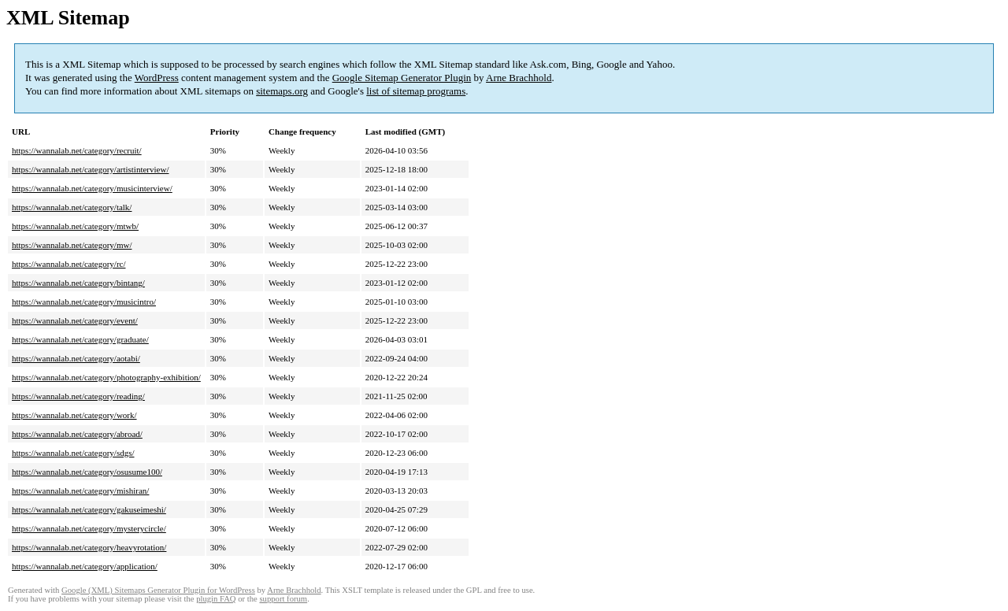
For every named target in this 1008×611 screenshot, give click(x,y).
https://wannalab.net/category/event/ (75, 320)
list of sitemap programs (415, 91)
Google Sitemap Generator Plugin (402, 77)
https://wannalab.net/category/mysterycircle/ (89, 528)
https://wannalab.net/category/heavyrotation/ (89, 547)
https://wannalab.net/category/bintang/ (78, 282)
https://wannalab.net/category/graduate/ (80, 339)
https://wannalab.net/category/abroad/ (77, 434)
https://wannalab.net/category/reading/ (78, 396)
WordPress (157, 77)
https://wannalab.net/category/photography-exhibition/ (106, 377)
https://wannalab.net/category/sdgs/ (73, 452)
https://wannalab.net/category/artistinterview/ (90, 169)
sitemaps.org (282, 91)
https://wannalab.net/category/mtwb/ (75, 226)
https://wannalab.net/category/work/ (74, 415)
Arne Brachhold (518, 77)
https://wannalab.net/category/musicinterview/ (92, 188)
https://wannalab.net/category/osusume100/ (87, 471)
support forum (283, 598)
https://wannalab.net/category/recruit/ (77, 150)
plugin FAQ (215, 598)
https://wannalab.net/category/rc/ (68, 263)
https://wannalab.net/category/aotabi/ (76, 358)
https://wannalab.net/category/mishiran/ (80, 490)
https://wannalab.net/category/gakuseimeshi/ (89, 509)
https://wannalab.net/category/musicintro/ (84, 301)
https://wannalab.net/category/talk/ (72, 207)
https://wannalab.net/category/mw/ (72, 245)
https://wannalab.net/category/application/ (85, 566)
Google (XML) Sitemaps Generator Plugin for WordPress (158, 590)
